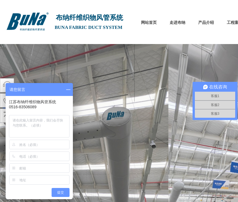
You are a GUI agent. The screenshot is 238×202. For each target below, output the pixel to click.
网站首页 (149, 22)
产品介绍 (206, 22)
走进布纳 (177, 22)
